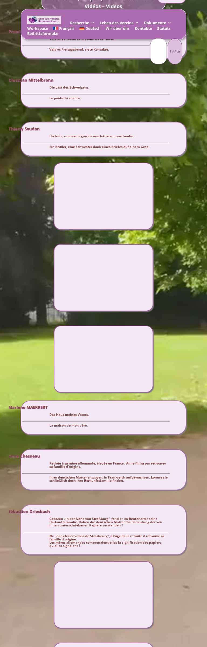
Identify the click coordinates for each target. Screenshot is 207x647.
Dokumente (155, 23)
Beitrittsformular (43, 34)
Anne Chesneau (24, 456)
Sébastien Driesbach (29, 511)
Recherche (79, 23)
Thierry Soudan (24, 129)
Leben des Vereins (116, 23)
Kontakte (143, 29)
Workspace (37, 29)
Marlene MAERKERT (28, 407)
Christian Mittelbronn (30, 80)
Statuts (164, 29)
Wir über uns (118, 29)
